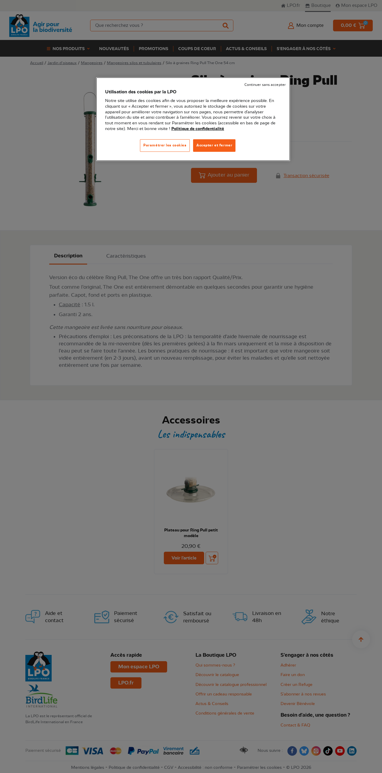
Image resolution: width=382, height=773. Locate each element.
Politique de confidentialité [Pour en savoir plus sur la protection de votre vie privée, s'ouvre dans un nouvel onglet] (197, 128)
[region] (193, 119)
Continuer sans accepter (265, 85)
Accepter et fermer (214, 145)
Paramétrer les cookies (165, 145)
